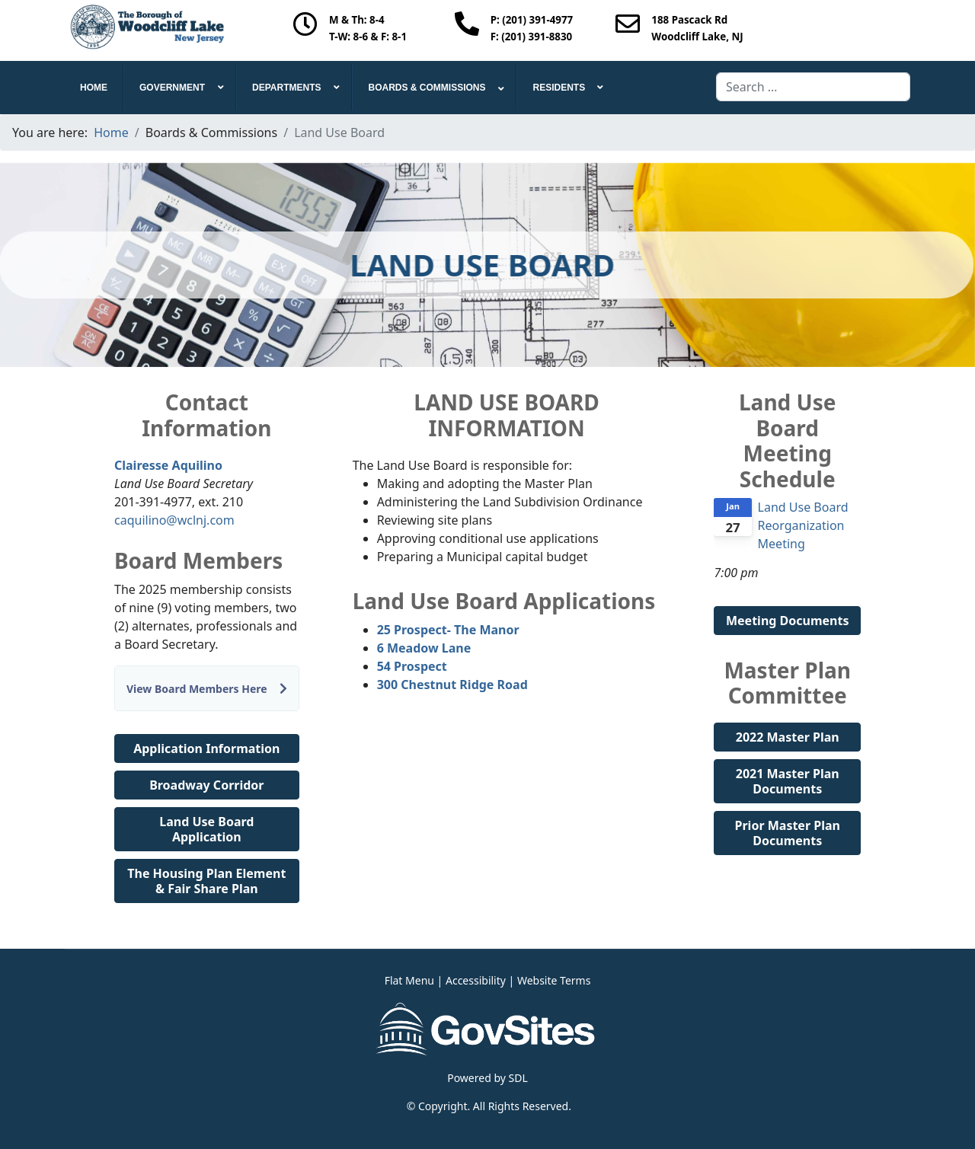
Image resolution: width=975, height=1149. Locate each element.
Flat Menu (409, 980)
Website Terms (553, 980)
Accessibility (476, 980)
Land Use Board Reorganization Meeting (803, 525)
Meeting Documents (787, 620)
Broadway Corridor (206, 785)
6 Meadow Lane (424, 648)
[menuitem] (94, 87)
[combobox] (813, 86)
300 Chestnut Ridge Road (452, 684)
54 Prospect (412, 666)
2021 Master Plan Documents (787, 781)
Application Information (206, 748)
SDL (518, 1078)
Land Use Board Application (206, 829)
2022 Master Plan (787, 737)
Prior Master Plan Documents (787, 833)
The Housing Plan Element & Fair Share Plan (206, 881)
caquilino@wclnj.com (174, 520)
